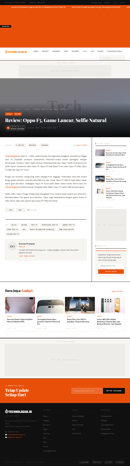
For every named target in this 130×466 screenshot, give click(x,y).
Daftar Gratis (111, 272)
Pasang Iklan (106, 429)
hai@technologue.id (14, 437)
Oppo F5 (34, 225)
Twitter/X (97, 462)
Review (27, 109)
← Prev (9, 210)
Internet (76, 51)
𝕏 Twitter (20, 145)
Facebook (44, 145)
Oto (85, 51)
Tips (92, 51)
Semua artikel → (118, 291)
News (36, 51)
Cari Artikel (76, 433)
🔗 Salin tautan (80, 145)
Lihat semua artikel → (28, 256)
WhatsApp (32, 145)
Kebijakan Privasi (107, 433)
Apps (66, 51)
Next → (21, 210)
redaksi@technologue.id (16, 435)
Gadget (45, 51)
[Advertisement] (70, 27)
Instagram (84, 462)
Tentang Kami (96, 3)
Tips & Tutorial (77, 425)
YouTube (109, 462)
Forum (100, 51)
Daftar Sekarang (114, 391)
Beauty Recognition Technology (42, 229)
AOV (24, 229)
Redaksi (107, 3)
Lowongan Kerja (114, 51)
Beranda (8, 109)
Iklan (115, 3)
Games (75, 420)
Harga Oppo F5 (12, 229)
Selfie (14, 225)
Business (56, 51)
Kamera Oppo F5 (68, 225)
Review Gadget (78, 416)
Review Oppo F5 (13, 234)
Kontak (122, 3)
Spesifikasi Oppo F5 (50, 225)
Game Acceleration (66, 229)
